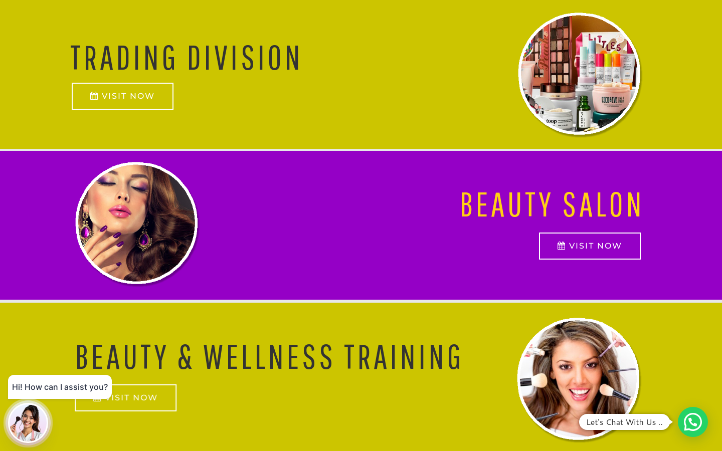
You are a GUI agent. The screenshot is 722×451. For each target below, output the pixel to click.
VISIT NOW (590, 246)
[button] (693, 422)
